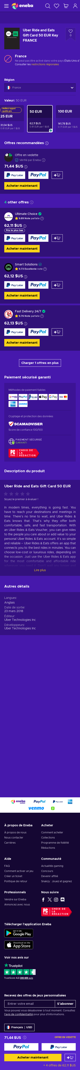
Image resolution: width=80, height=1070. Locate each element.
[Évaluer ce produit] (18, 626)
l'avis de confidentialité (18, 1014)
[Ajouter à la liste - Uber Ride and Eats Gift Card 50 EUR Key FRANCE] (70, 34)
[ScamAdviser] (26, 424)
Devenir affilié (49, 876)
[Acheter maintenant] (21, 1047)
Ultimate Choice (26, 214)
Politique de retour (15, 881)
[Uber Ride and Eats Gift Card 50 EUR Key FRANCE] (40, 119)
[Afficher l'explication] (42, 218)
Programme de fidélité (55, 842)
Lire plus (40, 702)
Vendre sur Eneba (15, 899)
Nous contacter (13, 837)
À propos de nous (15, 832)
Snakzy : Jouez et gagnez (56, 881)
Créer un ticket (13, 876)
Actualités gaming (52, 866)
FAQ (7, 866)
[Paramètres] (19, 1027)
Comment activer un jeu (18, 871)
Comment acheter (52, 832)
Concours (47, 871)
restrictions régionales (45, 64)
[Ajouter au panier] (70, 1057)
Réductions (48, 848)
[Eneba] (22, 6)
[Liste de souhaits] (56, 6)
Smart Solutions (26, 264)
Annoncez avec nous (17, 904)
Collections (48, 837)
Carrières (10, 842)
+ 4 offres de (59, 1065)
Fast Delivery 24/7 (28, 311)
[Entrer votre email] (29, 1004)
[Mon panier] (66, 6)
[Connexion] (75, 6)
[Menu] (6, 6)
